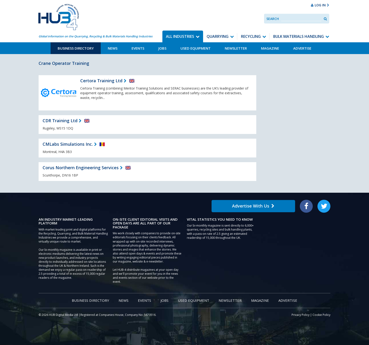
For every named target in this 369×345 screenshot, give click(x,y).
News (112, 48)
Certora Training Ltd (101, 80)
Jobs (162, 48)
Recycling (251, 36)
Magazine (270, 48)
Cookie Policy (321, 315)
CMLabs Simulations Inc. (68, 144)
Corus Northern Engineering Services (81, 167)
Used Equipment (195, 48)
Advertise (302, 48)
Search (272, 18)
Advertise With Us (253, 206)
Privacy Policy (300, 315)
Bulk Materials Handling (298, 36)
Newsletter (236, 48)
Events (138, 48)
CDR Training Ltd (60, 120)
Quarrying (218, 36)
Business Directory (76, 48)
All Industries (180, 36)
